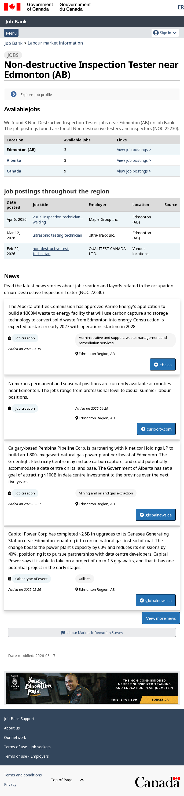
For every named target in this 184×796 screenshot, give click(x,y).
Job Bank (16, 21)
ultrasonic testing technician (57, 235)
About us (12, 728)
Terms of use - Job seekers (27, 746)
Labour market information (55, 43)
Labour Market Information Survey (92, 632)
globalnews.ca (156, 514)
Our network (15, 737)
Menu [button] (11, 32)
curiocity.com (156, 428)
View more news (161, 618)
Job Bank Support (19, 718)
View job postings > (134, 149)
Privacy (10, 784)
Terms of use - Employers (26, 756)
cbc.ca (163, 364)
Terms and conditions (23, 774)
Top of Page (67, 779)
